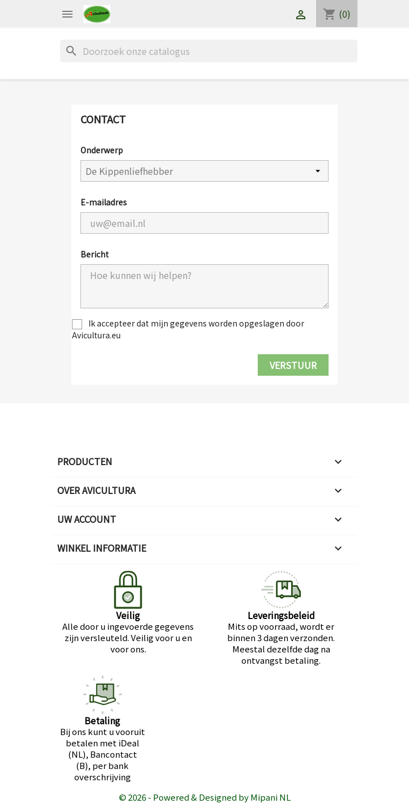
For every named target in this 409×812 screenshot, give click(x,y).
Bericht (94, 254)
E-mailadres (103, 202)
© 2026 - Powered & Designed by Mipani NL (205, 797)
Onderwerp (101, 150)
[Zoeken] (208, 51)
